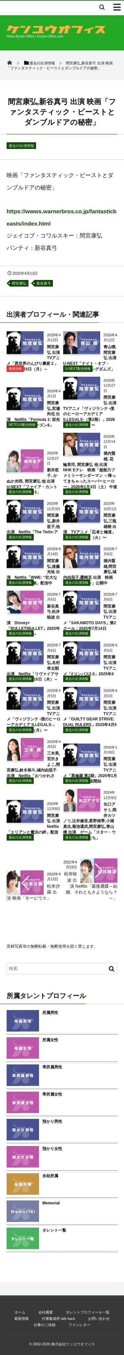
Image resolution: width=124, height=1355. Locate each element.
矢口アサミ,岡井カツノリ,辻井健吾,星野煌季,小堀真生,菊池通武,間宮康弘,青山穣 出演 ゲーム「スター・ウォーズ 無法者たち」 (89, 825)
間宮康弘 (19, 283)
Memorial (51, 1203)
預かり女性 (52, 1148)
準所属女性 (52, 1094)
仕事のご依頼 (45, 1325)
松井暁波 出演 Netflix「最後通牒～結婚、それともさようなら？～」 (90, 886)
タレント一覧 (54, 1230)
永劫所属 (50, 1176)
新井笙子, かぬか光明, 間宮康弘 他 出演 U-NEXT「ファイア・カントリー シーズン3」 (33, 484)
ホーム (20, 1312)
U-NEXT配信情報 (78, 372)
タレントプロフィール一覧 (87, 1312)
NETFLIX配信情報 (22, 428)
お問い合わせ (99, 1319)
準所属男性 (52, 1067)
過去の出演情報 (21, 146)
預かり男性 (52, 1121)
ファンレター (79, 1325)
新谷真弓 (43, 283)
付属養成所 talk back (58, 1319)
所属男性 (50, 1012)
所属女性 (50, 1040)
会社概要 (45, 1312)
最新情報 (15, 372)
